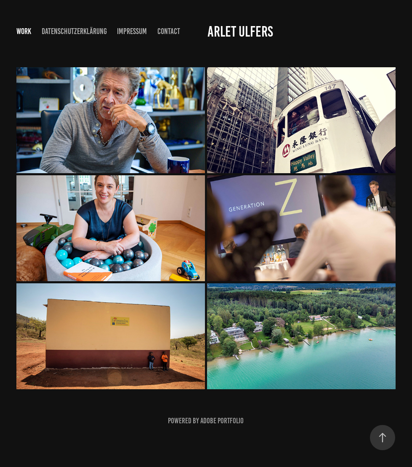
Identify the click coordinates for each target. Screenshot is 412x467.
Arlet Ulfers (240, 32)
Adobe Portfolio (222, 421)
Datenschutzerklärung (74, 31)
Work (23, 31)
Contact (168, 31)
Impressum (132, 31)
